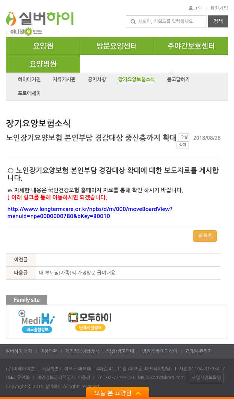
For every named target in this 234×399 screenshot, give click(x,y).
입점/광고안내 (120, 351)
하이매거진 (29, 79)
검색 (218, 21)
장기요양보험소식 (136, 79)
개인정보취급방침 (81, 351)
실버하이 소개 (18, 351)
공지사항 (97, 79)
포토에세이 (29, 93)
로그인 (195, 8)
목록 (205, 236)
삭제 (183, 145)
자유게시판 (64, 79)
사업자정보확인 (206, 377)
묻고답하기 (178, 79)
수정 (184, 137)
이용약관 (48, 351)
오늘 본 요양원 (117, 393)
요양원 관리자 (198, 351)
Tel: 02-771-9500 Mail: (123, 377)
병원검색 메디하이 (159, 351)
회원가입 (219, 8)
